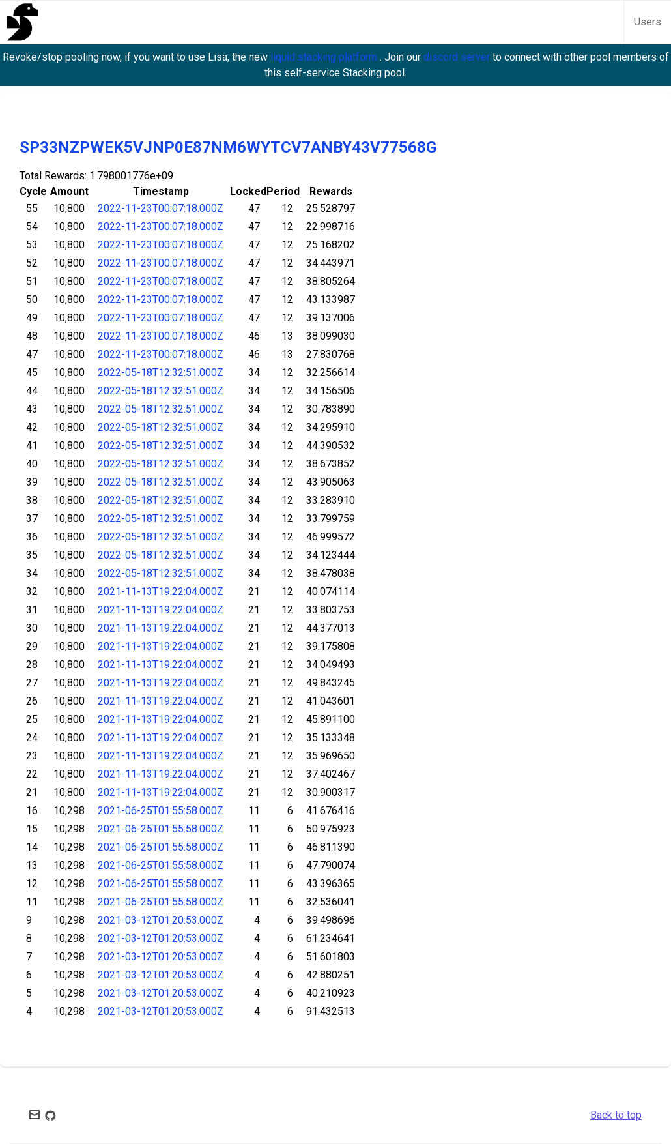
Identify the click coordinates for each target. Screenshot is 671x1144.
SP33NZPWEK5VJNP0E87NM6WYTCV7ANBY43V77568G (228, 147)
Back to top (616, 1115)
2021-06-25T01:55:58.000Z (160, 810)
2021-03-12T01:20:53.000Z (160, 920)
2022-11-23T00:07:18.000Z (160, 208)
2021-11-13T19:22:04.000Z (160, 591)
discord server (458, 57)
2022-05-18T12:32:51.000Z (160, 372)
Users (647, 22)
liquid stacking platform (325, 57)
